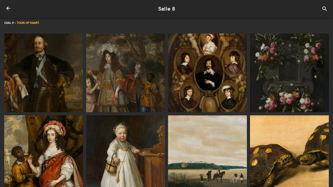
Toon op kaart (28, 23)
